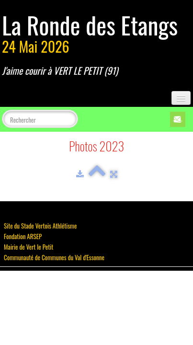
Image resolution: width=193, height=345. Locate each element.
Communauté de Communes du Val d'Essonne (54, 257)
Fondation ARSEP (23, 236)
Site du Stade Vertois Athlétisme (40, 225)
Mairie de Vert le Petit (28, 247)
